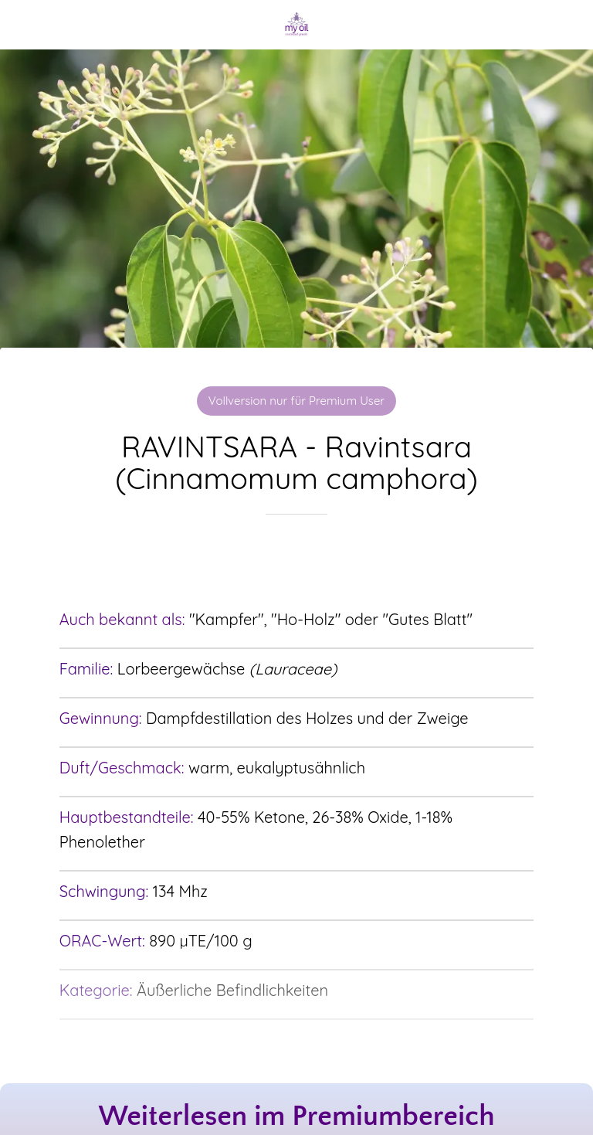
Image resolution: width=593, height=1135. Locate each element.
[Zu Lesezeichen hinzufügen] (296, 560)
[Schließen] (24, 24)
